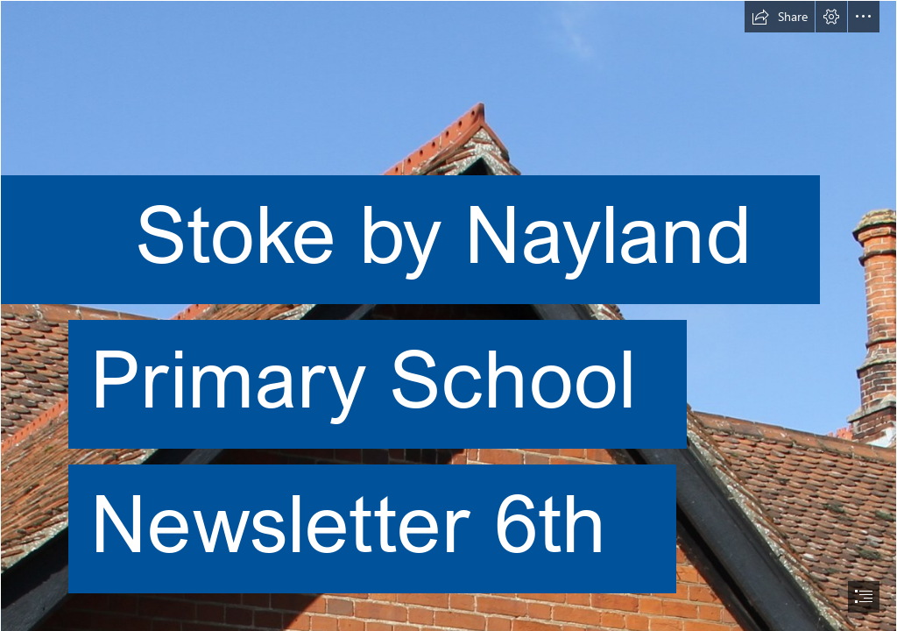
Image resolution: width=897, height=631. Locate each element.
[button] (780, 16)
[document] (448, 315)
